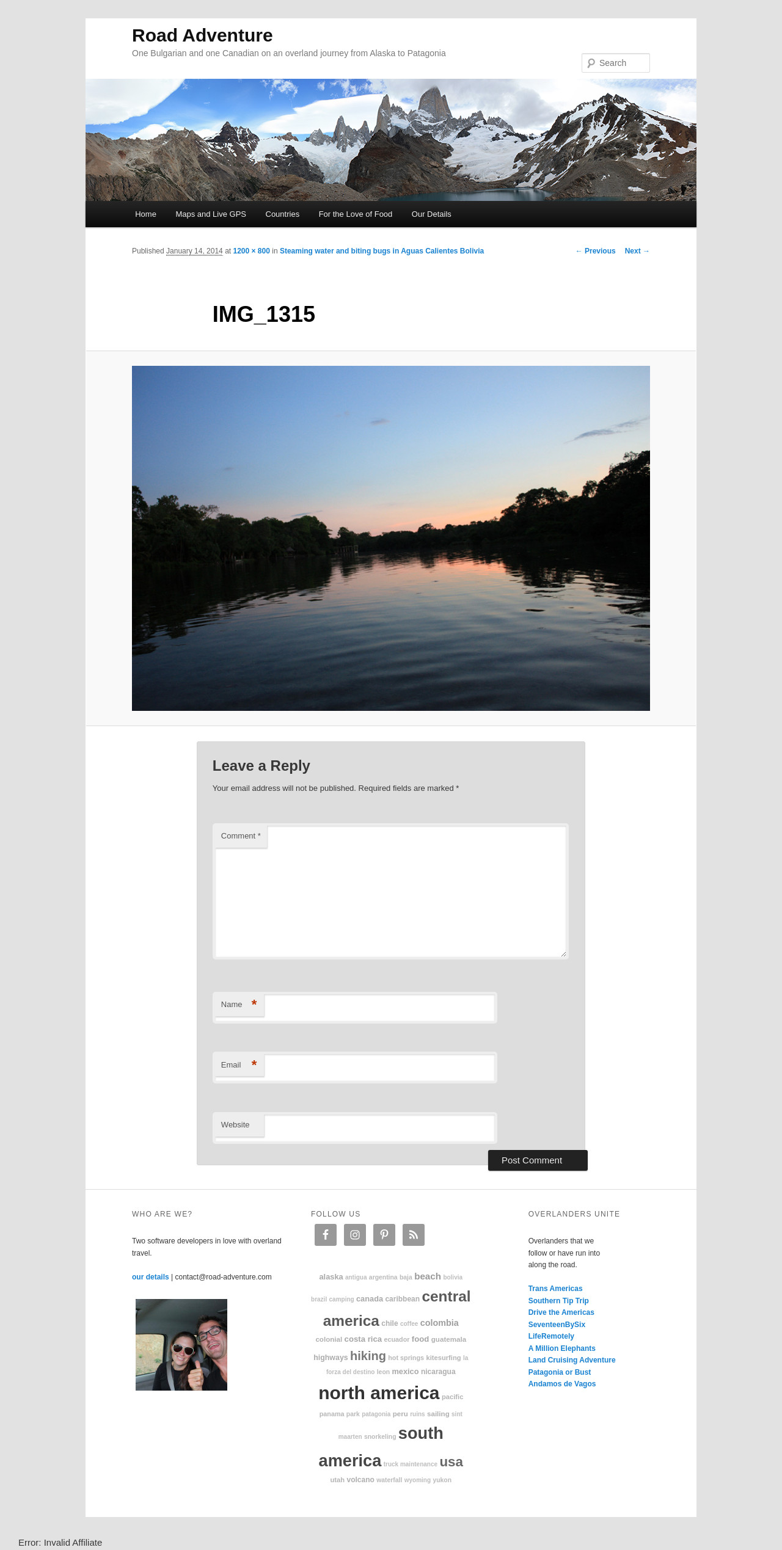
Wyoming (417, 1480)
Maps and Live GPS (210, 214)
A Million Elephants (562, 1348)
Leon (383, 1372)
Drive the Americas (561, 1312)
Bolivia (452, 1277)
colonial (328, 1339)
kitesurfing (443, 1357)
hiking (368, 1356)
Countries (283, 214)
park (353, 1414)
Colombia (439, 1323)
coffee (409, 1323)
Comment (241, 835)
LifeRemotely (551, 1336)
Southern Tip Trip (558, 1301)
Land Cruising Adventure (572, 1360)
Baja (406, 1277)
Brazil (319, 1299)
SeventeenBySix (556, 1324)
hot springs (406, 1357)
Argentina (383, 1277)
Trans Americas (555, 1288)
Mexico (405, 1371)
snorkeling (380, 1436)
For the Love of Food (356, 214)
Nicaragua (438, 1371)
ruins (417, 1414)
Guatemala (448, 1339)
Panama (332, 1413)
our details (150, 1277)
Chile (389, 1323)
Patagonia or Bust (559, 1372)
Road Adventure (202, 35)
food (420, 1339)
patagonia (376, 1414)
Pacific (452, 1396)
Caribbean (402, 1299)
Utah (338, 1479)
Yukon (442, 1480)
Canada (369, 1298)
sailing (438, 1413)
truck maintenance (410, 1464)
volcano (361, 1479)
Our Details (431, 214)
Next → (637, 251)
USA (451, 1461)
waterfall (389, 1480)
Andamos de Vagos (562, 1384)
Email (239, 1065)
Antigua (356, 1277)
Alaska (331, 1276)
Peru (400, 1413)
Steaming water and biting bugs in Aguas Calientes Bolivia (382, 251)
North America (378, 1393)
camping (341, 1299)
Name (239, 1005)
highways (330, 1357)
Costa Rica (363, 1339)
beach (427, 1276)
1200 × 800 (251, 251)
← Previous (596, 251)
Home (145, 214)
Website (235, 1124)
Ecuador (397, 1339)
